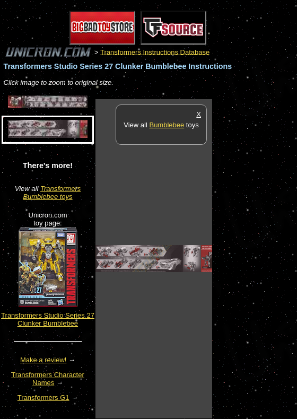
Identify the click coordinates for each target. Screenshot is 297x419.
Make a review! (43, 360)
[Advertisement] (254, 258)
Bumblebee (166, 125)
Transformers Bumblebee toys (52, 192)
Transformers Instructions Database (154, 52)
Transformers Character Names (47, 379)
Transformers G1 (43, 397)
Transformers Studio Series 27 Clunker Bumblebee (47, 319)
